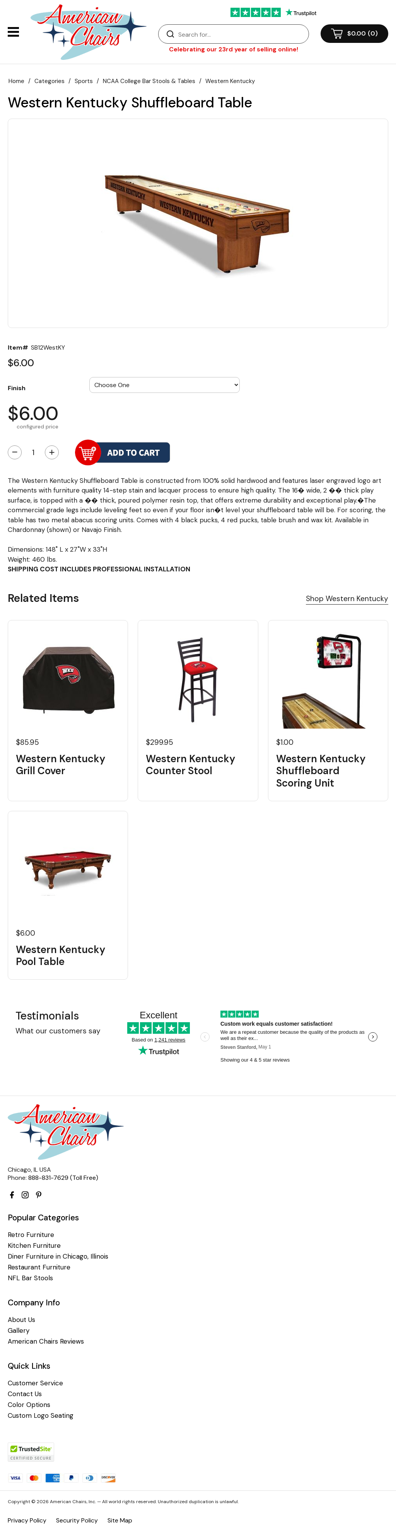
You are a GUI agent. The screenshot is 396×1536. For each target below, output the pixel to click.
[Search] (241, 34)
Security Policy (77, 1520)
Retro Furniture (31, 1235)
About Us (21, 1320)
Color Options (29, 1405)
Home (16, 81)
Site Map (120, 1520)
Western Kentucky (230, 81)
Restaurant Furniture (39, 1267)
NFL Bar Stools (30, 1278)
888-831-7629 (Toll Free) (63, 1178)
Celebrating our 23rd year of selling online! (233, 49)
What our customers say (58, 1031)
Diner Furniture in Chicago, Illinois (58, 1256)
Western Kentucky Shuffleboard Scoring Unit (320, 771)
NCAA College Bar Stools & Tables (149, 81)
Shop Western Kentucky (347, 598)
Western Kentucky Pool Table (60, 956)
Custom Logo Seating (40, 1415)
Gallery (18, 1330)
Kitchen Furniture (34, 1245)
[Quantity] (33, 452)
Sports (84, 81)
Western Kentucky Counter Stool (190, 765)
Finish (17, 388)
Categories (49, 81)
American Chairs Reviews (46, 1341)
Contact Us (25, 1394)
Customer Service (35, 1383)
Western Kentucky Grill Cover (60, 765)
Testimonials (47, 1016)
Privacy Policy (27, 1520)
